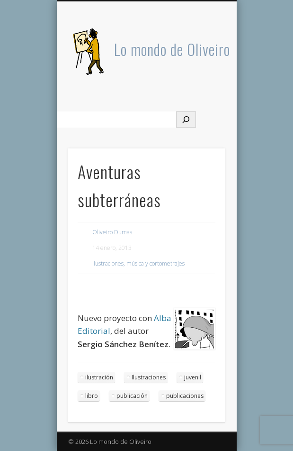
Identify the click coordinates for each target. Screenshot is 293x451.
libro (91, 396)
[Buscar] (186, 119)
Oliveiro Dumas (112, 232)
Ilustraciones (149, 377)
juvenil (192, 377)
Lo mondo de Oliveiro (172, 49)
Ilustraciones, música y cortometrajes (138, 263)
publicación (132, 396)
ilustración (99, 377)
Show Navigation (201, 84)
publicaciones (185, 396)
